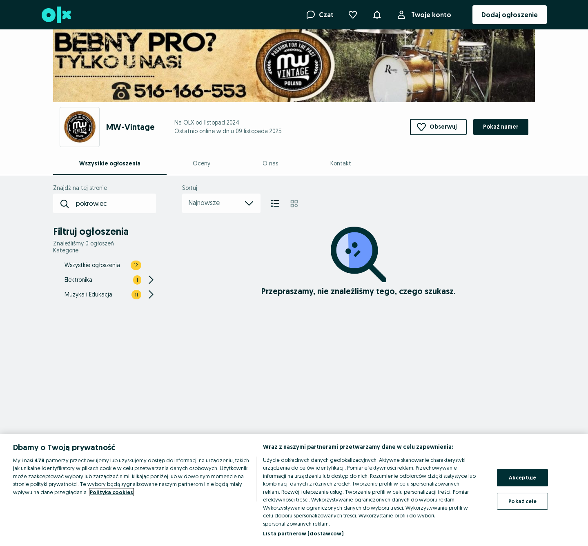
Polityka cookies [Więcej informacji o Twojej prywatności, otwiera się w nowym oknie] (111, 492)
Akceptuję (522, 477)
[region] (294, 490)
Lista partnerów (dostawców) (303, 533)
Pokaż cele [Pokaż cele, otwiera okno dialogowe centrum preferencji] (522, 500)
